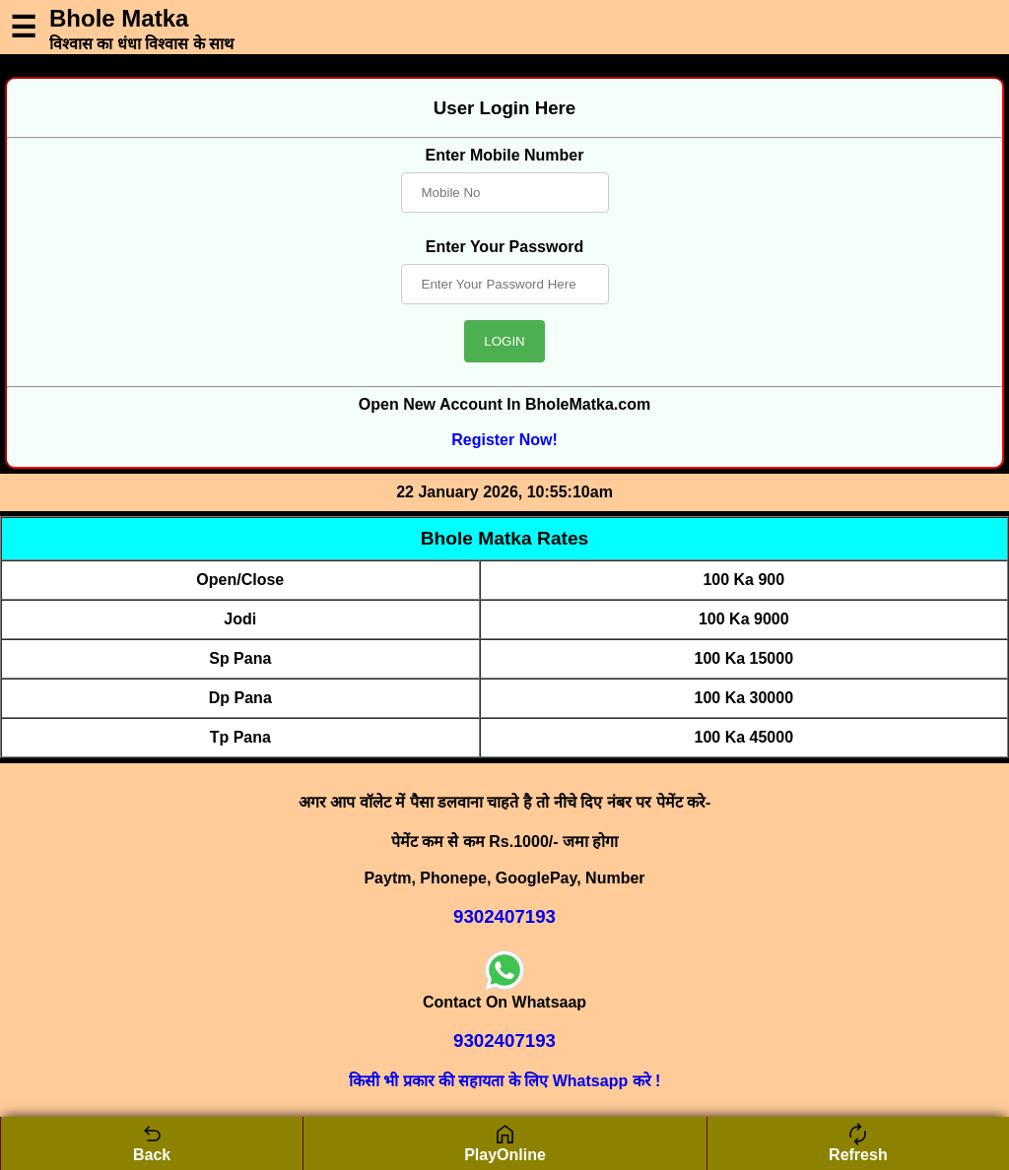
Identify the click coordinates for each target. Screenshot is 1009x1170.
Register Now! (504, 439)
